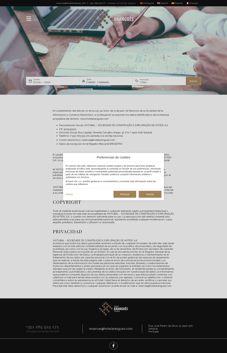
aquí (80, 181)
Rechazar (125, 194)
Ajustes (69, 194)
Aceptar (150, 194)
